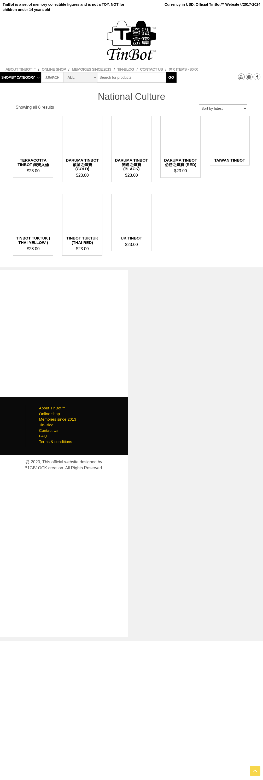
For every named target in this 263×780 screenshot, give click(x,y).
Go (171, 77)
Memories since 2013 (91, 69)
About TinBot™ (20, 69)
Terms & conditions (55, 441)
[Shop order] (223, 108)
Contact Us (151, 69)
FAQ (43, 436)
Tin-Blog (125, 69)
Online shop (54, 69)
